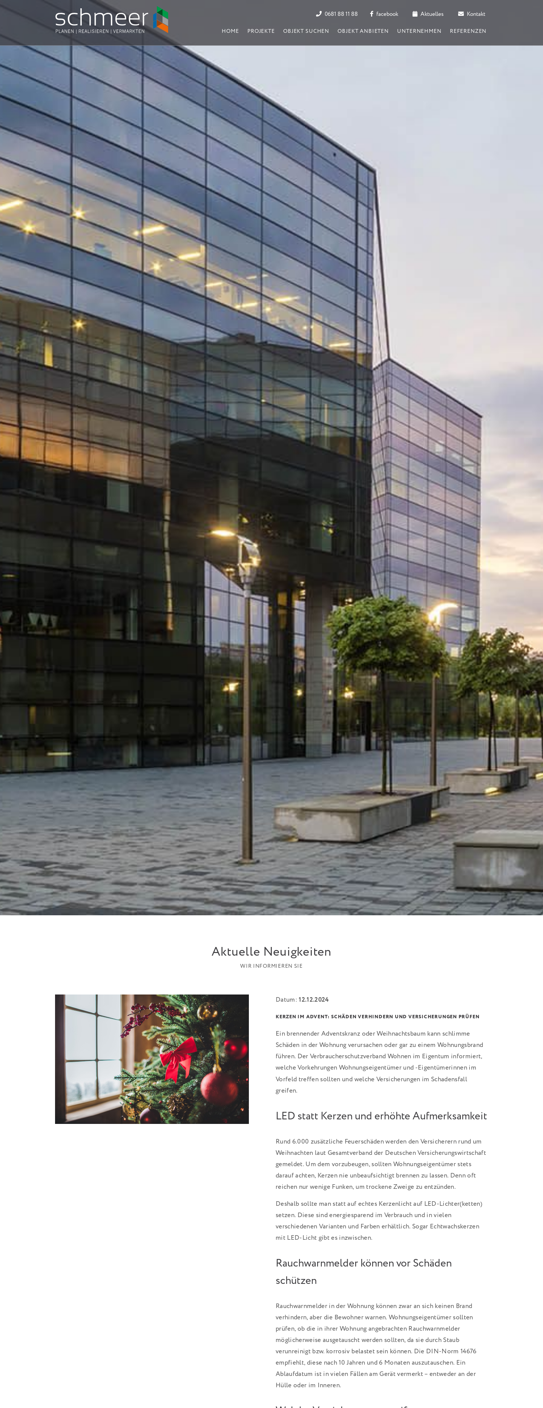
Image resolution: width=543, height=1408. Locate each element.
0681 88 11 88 (337, 14)
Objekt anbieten (363, 31)
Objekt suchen (306, 31)
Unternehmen (419, 31)
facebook (384, 14)
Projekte (261, 31)
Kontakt (471, 14)
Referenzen (468, 31)
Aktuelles (428, 14)
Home (230, 31)
